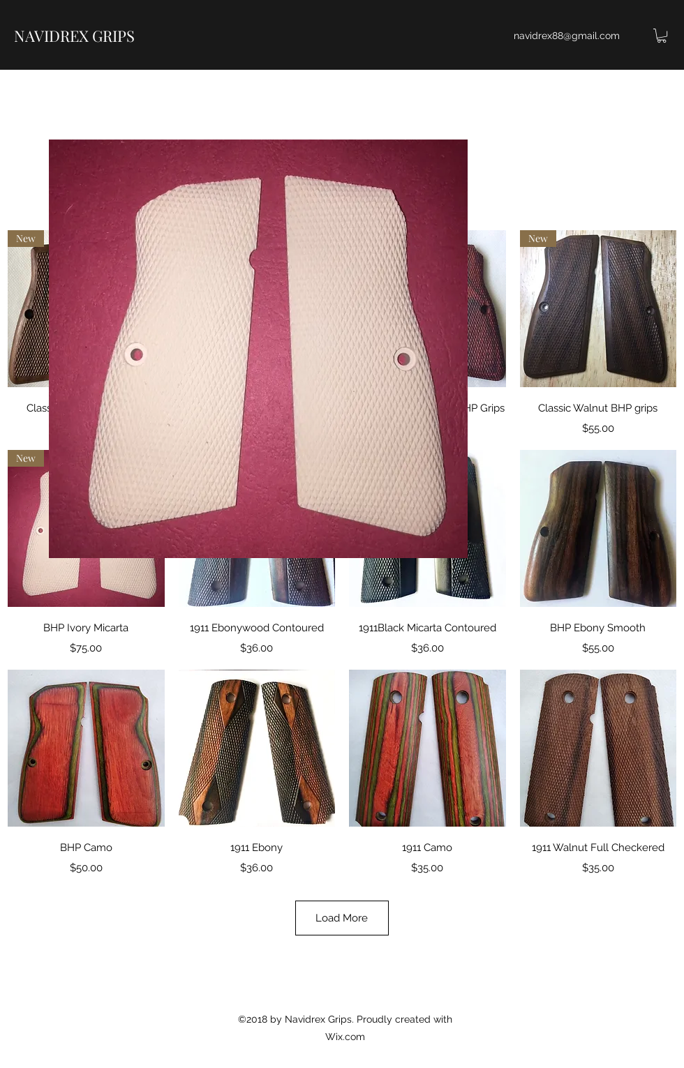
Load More (341, 918)
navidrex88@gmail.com (567, 35)
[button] (661, 36)
